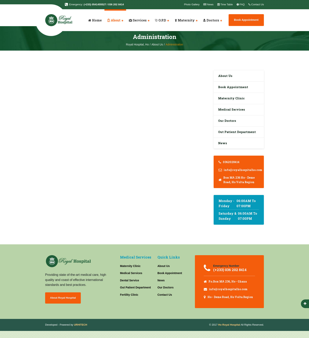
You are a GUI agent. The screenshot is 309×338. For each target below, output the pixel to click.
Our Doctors (228, 125)
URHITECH (80, 331)
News (223, 149)
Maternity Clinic (232, 100)
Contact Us (164, 301)
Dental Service (129, 286)
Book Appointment (246, 19)
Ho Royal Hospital (229, 331)
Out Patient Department (238, 137)
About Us (226, 76)
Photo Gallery (192, 4)
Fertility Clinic (129, 301)
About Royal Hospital (64, 304)
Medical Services (232, 113)
